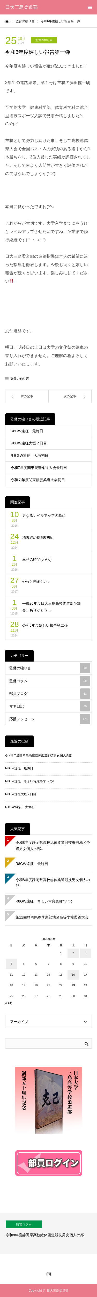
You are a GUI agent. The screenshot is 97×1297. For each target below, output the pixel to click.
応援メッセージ (49, 719)
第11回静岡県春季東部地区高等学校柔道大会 (52, 917)
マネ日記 (49, 706)
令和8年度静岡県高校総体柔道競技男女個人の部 (38, 755)
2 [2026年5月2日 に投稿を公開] (73, 953)
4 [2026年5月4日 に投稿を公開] (11, 963)
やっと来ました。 (36, 581)
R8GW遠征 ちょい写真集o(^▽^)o (29, 781)
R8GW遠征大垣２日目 (29, 443)
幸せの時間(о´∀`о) (36, 559)
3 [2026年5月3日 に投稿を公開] (85, 953)
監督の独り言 (44, 40)
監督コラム (49, 681)
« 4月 (9, 1003)
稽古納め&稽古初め (38, 537)
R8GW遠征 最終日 (27, 431)
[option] (48, 1233)
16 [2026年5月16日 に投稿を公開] (73, 974)
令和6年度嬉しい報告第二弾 (45, 625)
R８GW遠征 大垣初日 (29, 455)
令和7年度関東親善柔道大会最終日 (39, 468)
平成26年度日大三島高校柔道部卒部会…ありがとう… (51, 606)
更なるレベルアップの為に (44, 515)
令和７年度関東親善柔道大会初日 (38, 480)
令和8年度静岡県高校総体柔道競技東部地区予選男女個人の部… (53, 845)
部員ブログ (49, 693)
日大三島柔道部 (21, 7)
